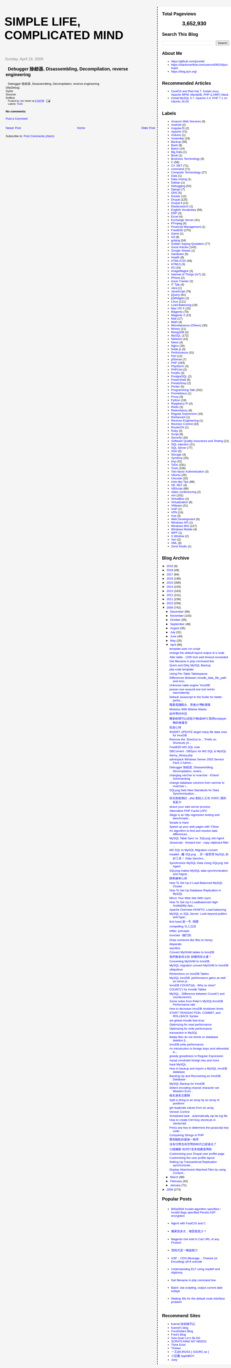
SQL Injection (180, 444)
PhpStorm (177, 366)
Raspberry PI (179, 403)
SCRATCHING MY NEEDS (189, 1341)
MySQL (176, 335)
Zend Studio (179, 546)
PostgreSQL (179, 376)
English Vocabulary (183, 209)
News (175, 342)
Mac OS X (178, 308)
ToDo (174, 464)
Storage (176, 454)
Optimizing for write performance (190, 1028)
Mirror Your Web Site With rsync (190, 898)
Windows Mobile (182, 529)
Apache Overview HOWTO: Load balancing (197, 909)
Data (174, 175)
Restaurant (178, 417)
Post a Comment (17, 118)
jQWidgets (178, 298)
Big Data (177, 152)
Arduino (176, 135)
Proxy (175, 396)
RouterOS (177, 427)
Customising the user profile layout (191, 1157)
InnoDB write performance (186, 1044)
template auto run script (184, 648)
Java (174, 288)
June (173, 636)
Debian (175, 182)
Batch (175, 148)
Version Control (179, 1111)
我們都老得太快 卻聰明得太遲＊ (190, 956)
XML (174, 543)
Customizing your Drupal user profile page (196, 1153)
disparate (175, 944)
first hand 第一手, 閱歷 (184, 921)
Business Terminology (185, 158)
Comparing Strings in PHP (186, 1135)
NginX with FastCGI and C (188, 1223)
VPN (174, 512)
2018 (170, 570)
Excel (174, 216)
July (173, 632)
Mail (174, 318)
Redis (175, 407)
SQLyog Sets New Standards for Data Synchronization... (194, 791)
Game (175, 233)
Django (175, 189)
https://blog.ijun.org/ (184, 71)
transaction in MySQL (183, 1032)
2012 (170, 595)
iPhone (175, 277)
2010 (170, 603)
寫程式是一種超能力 (184, 1250)
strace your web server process (189, 806)
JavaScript (178, 291)
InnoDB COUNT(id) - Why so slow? (192, 985)
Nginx (175, 345)
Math (174, 322)
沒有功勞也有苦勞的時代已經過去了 (193, 1144)
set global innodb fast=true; (187, 1020)
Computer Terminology (186, 172)
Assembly (177, 138)
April (173, 644)
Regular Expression (184, 413)
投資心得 (175, 727)
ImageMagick (180, 271)
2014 (170, 586)
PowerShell (178, 379)
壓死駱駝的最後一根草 (184, 1139)
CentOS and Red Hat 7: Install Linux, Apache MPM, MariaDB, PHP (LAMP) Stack (200, 93)
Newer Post (13, 128)
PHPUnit (177, 369)
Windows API (180, 522)
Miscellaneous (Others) (186, 325)
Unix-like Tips (180, 481)
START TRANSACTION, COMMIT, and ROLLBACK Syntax (194, 1014)
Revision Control (182, 424)
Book (174, 155)
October (175, 619)
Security (176, 437)
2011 (170, 599)
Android (176, 124)
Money (175, 328)
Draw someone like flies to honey (191, 940)
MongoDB (177, 332)
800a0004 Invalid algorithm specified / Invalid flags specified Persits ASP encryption (196, 1212)
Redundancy (179, 410)
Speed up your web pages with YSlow (194, 826)
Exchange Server (182, 220)
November (177, 615)
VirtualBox (178, 498)
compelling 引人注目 (182, 926)
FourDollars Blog (182, 1331)
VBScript (177, 488)
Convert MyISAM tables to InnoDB (191, 952)
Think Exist (178, 1344)
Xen (173, 539)
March (174, 1177)
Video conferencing (183, 492)
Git (173, 237)
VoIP (174, 509)
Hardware (177, 254)
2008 (170, 1189)
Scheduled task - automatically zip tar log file (198, 1116)
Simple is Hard (179, 822)
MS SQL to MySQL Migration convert (193, 850)
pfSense (176, 359)
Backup (176, 141)
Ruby (174, 430)
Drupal (175, 199)
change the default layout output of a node (196, 653)
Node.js (176, 349)
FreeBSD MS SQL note (184, 747)
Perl (173, 356)
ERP (174, 213)
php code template (181, 669)
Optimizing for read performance (190, 1024)
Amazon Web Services (186, 121)
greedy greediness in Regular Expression (196, 1056)
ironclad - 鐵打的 (180, 935)
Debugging (178, 186)
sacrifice (174, 948)
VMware (176, 505)
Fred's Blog (178, 1334)
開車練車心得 (178, 878)
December (177, 611)
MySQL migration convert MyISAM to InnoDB (198, 965)
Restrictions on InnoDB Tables (189, 973)
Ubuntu (176, 475)
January (175, 1185)
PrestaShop (179, 383)
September (177, 624)
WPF (174, 532)
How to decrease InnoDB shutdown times (196, 1008)
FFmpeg (176, 223)
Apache (176, 131)
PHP (174, 362)
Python (175, 400)
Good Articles (180, 247)
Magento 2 (178, 315)
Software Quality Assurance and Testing (197, 441)
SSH (174, 451)
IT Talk (175, 284)
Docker (175, 196)
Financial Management (186, 226)
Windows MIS (180, 526)
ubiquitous (176, 969)
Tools (20, 103)
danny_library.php (180, 755)
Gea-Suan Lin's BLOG (185, 1338)
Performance (179, 352)
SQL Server (178, 447)
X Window (178, 536)
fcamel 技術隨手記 (183, 1324)
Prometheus (179, 393)
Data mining (179, 179)
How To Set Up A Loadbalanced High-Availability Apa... (194, 903)
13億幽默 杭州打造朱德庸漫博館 (190, 1149)
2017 (170, 574)
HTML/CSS (178, 260)
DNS (174, 192)
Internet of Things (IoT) (186, 274)
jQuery (175, 294)
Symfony (177, 458)
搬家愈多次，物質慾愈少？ (189, 1231)
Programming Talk (183, 390)
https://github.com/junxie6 (188, 61)
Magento (177, 311)
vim (173, 495)
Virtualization (179, 502)
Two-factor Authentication (187, 471)
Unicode (176, 478)
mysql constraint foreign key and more (194, 1060)
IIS (173, 267)
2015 (170, 582)
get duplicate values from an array (191, 1107)
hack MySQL (177, 1064)
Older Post (148, 128)
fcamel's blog (179, 1327)
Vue (173, 515)
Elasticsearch (180, 206)
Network (176, 339)
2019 (170, 566)
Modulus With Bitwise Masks (188, 709)
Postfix (175, 373)
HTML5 (176, 264)
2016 (170, 578)
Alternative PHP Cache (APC (188, 811)
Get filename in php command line (191, 661)
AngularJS (178, 128)
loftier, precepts (179, 931)
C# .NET (177, 165)
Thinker (176, 1348)
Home (81, 128)
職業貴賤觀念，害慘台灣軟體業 (190, 704)
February (176, 1181)
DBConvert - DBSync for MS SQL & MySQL (197, 751)
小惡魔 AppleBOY (183, 1356)
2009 (170, 607)
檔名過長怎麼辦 (179, 1095)
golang (175, 240)
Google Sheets (181, 250)
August (175, 628)
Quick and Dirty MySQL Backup (190, 665)
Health (175, 257)
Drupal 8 (176, 203)
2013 (170, 591)
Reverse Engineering (185, 420)
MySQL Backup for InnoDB (187, 1083)
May (173, 640)
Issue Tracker (180, 281)
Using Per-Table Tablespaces (188, 673)
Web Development (183, 519)
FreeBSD (177, 230)
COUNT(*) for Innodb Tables (187, 989)
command (177, 169)
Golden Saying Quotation (187, 243)
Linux (174, 301)
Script (175, 434)
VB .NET (177, 485)
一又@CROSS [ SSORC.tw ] (190, 1351)
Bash (174, 145)
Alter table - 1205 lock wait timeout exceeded (198, 657)
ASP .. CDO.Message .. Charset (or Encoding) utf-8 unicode (194, 1259)
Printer (175, 386)
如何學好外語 (178, 713)
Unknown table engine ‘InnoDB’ (189, 685)
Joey (174, 1359)
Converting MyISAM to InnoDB (189, 961)
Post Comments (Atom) (39, 136)
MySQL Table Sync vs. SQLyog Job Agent (196, 838)
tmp (173, 461)
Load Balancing (181, 305)
